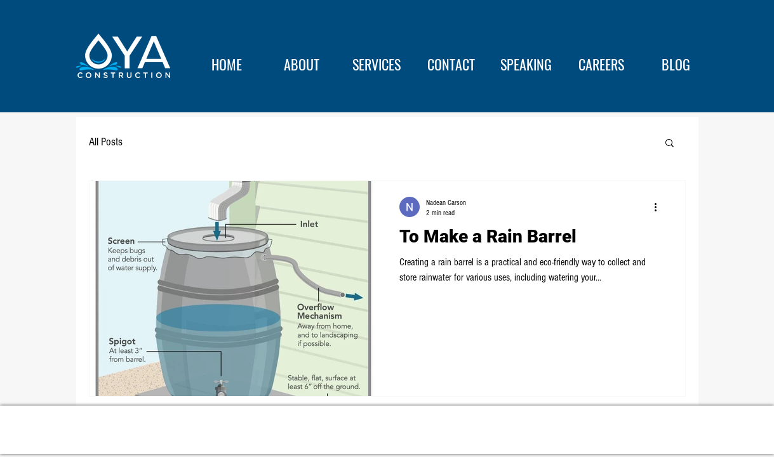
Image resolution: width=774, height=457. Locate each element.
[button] (670, 143)
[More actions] (660, 207)
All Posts (106, 142)
